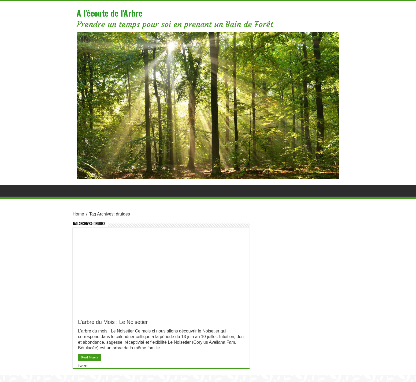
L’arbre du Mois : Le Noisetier (113, 322)
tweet (83, 366)
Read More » (89, 357)
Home (78, 214)
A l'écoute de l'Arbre (109, 13)
